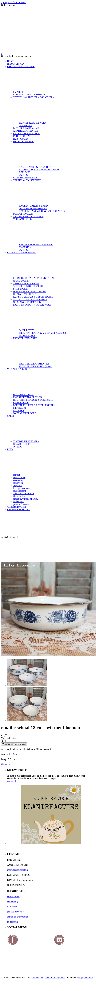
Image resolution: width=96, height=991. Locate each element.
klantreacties (19, 496)
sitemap (35, 977)
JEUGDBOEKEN (21, 280)
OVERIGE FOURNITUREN (33, 208)
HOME (10, 61)
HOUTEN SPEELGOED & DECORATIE (33, 400)
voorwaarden (19, 477)
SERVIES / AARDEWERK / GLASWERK (54, 109)
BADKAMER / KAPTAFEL (26, 133)
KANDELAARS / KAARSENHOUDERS (39, 169)
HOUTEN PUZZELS (23, 394)
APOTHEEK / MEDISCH (25, 131)
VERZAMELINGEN (54, 230)
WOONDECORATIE (54, 153)
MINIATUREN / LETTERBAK (28, 216)
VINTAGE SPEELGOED (51, 380)
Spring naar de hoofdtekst (13, 2)
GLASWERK (25, 125)
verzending (18, 480)
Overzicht (6, 764)
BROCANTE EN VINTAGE (51, 78)
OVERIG (23, 175)
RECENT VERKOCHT (18, 509)
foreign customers (21, 488)
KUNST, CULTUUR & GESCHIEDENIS (33, 296)
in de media (18, 501)
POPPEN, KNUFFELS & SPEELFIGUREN (34, 405)
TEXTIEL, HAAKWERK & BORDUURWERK (42, 211)
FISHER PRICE (20, 402)
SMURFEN (18, 410)
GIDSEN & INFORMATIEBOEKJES (31, 302)
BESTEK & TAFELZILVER (26, 128)
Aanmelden (12, 781)
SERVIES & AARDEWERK (32, 123)
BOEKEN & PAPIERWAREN (51, 264)
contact (16, 475)
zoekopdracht (19, 491)
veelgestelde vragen (16, 507)
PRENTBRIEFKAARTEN (54, 349)
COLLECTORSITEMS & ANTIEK (30, 299)
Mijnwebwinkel (85, 977)
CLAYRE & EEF (21, 444)
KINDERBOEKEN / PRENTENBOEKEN (33, 278)
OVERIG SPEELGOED (24, 413)
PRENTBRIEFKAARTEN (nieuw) (35, 366)
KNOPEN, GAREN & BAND (33, 205)
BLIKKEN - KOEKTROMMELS (29, 94)
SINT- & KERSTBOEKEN (26, 283)
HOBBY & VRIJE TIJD (24, 294)
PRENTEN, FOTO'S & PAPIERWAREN (54, 316)
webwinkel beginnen (55, 977)
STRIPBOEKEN (21, 288)
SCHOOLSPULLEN (23, 213)
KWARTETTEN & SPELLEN (27, 397)
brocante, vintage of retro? (25, 499)
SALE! (51, 427)
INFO (51, 461)
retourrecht (18, 483)
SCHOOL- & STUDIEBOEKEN (28, 286)
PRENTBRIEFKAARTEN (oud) (34, 363)
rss (42, 977)
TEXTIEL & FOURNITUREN (54, 191)
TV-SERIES (25, 247)
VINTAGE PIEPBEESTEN (26, 441)
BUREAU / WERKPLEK (25, 177)
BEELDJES (24, 172)
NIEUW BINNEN (15, 64)
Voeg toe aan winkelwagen (14, 744)
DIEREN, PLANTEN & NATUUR (29, 291)
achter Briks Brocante (23, 493)
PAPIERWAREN (27, 335)
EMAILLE (18, 92)
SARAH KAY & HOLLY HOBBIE (36, 244)
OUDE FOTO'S (26, 330)
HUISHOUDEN (21, 139)
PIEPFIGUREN (20, 408)
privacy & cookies (21, 504)
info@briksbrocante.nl (17, 870)
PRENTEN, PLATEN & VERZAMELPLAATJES (43, 333)
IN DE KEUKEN (21, 136)
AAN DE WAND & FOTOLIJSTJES (36, 167)
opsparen (17, 485)
